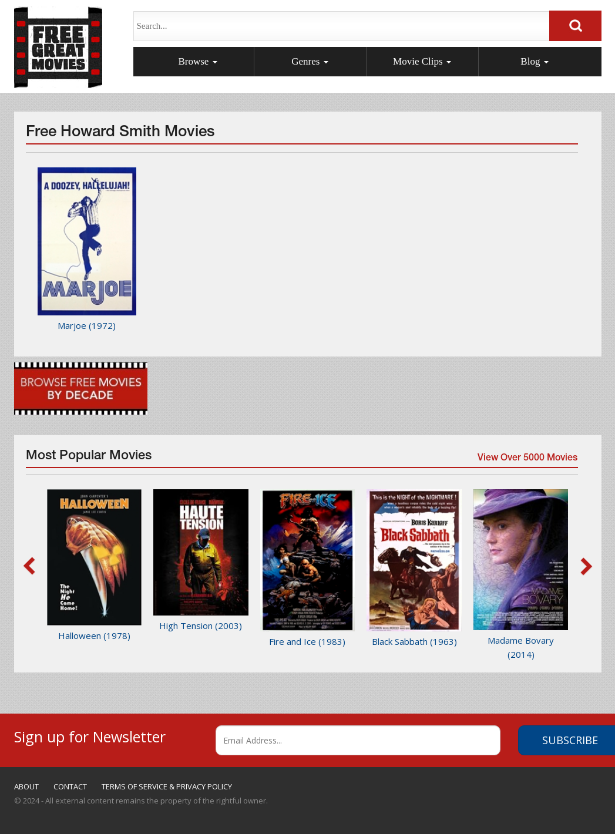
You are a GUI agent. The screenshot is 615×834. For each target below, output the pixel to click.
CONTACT (70, 786)
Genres (309, 61)
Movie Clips (422, 61)
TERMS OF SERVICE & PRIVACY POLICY (167, 786)
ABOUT (26, 786)
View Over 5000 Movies (527, 460)
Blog (534, 61)
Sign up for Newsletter (90, 735)
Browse (197, 61)
